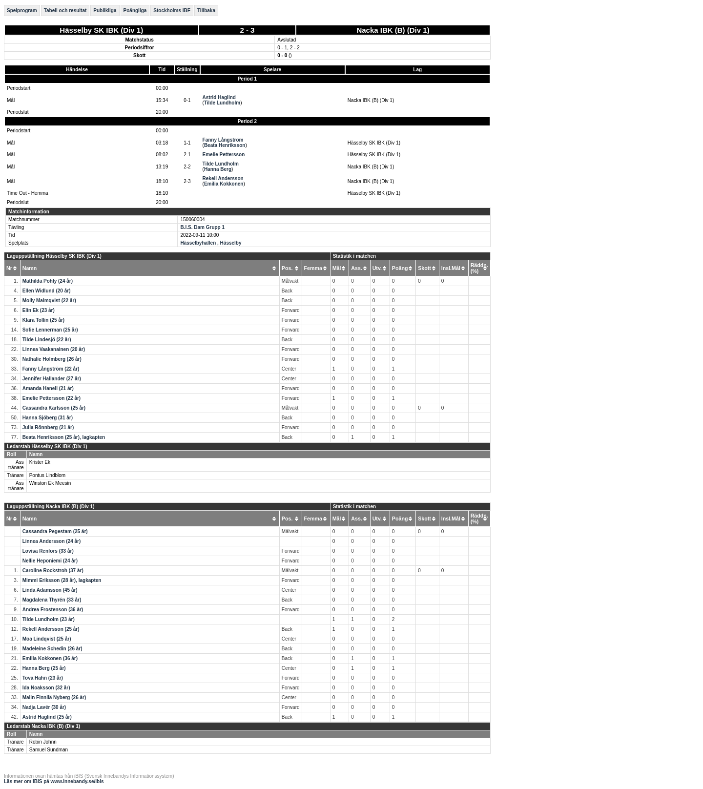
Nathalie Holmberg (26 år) (52, 359)
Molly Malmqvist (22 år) (49, 300)
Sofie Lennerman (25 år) (50, 329)
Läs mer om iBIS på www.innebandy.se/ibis (54, 781)
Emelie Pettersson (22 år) (51, 398)
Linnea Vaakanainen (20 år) (53, 349)
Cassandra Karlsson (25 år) (54, 408)
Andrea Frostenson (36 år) (52, 609)
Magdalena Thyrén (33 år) (52, 599)
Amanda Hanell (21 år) (48, 388)
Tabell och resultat (65, 10)
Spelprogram (22, 10)
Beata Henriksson (224, 145)
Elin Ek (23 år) (38, 310)
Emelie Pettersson (224, 154)
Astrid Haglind (219, 97)
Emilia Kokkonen (224, 184)
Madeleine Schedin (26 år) (52, 648)
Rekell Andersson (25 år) (51, 629)
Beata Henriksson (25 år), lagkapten (63, 437)
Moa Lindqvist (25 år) (46, 639)
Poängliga (135, 10)
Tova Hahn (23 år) (42, 678)
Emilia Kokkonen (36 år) (50, 658)
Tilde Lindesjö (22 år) (46, 339)
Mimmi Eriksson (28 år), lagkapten (62, 580)
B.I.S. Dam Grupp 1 (202, 227)
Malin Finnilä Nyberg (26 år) (54, 697)
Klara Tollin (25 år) (43, 320)
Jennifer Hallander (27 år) (51, 378)
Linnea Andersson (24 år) (51, 541)
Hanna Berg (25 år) (44, 668)
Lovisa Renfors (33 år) (48, 551)
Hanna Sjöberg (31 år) (47, 417)
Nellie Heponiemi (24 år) (50, 560)
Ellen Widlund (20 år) (46, 290)
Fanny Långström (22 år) (51, 369)
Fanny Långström (223, 140)
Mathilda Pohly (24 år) (47, 281)
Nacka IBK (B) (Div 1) (392, 30)
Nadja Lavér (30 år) (44, 707)
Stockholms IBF (171, 10)
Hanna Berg (217, 169)
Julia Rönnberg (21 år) (48, 427)
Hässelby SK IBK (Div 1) (101, 30)
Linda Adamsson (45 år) (50, 590)
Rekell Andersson (223, 178)
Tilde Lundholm (222, 102)
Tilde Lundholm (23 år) (48, 619)
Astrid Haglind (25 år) (47, 717)
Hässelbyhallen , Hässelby (210, 243)
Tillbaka (206, 10)
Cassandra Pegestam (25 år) (55, 531)
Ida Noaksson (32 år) (46, 687)
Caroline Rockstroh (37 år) (52, 570)
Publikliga (104, 10)
